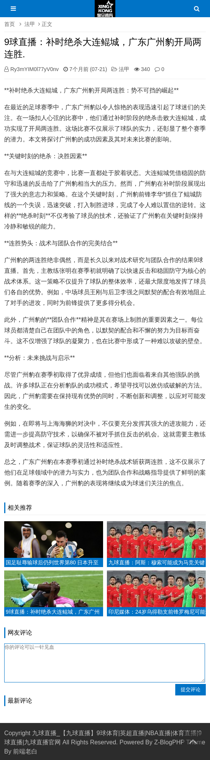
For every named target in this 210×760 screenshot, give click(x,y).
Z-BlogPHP (169, 742)
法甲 (29, 24)
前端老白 (25, 751)
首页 (9, 24)
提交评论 (190, 689)
